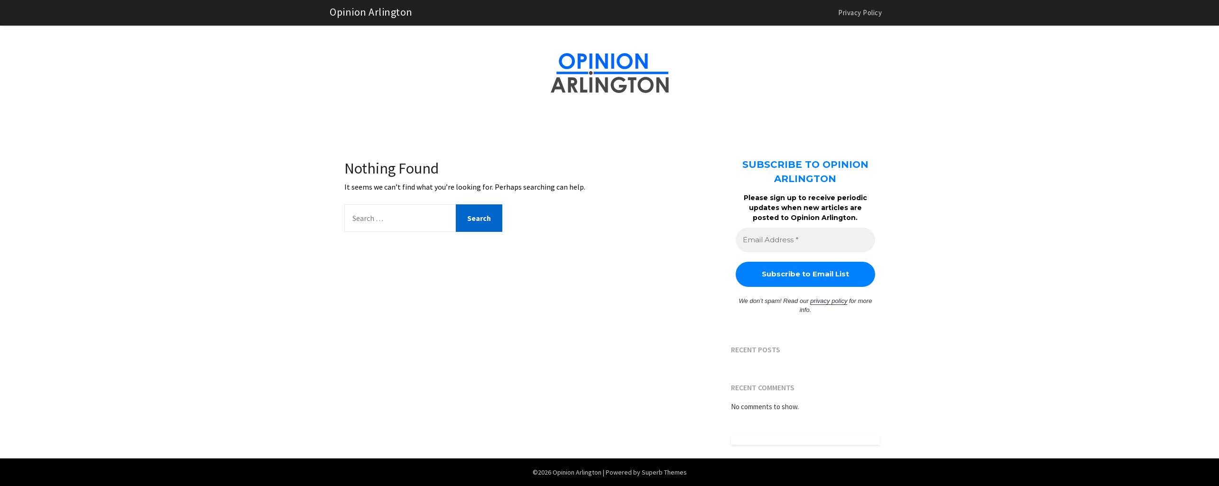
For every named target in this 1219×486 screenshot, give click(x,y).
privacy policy (828, 300)
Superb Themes (664, 472)
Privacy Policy (860, 12)
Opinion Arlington (371, 11)
